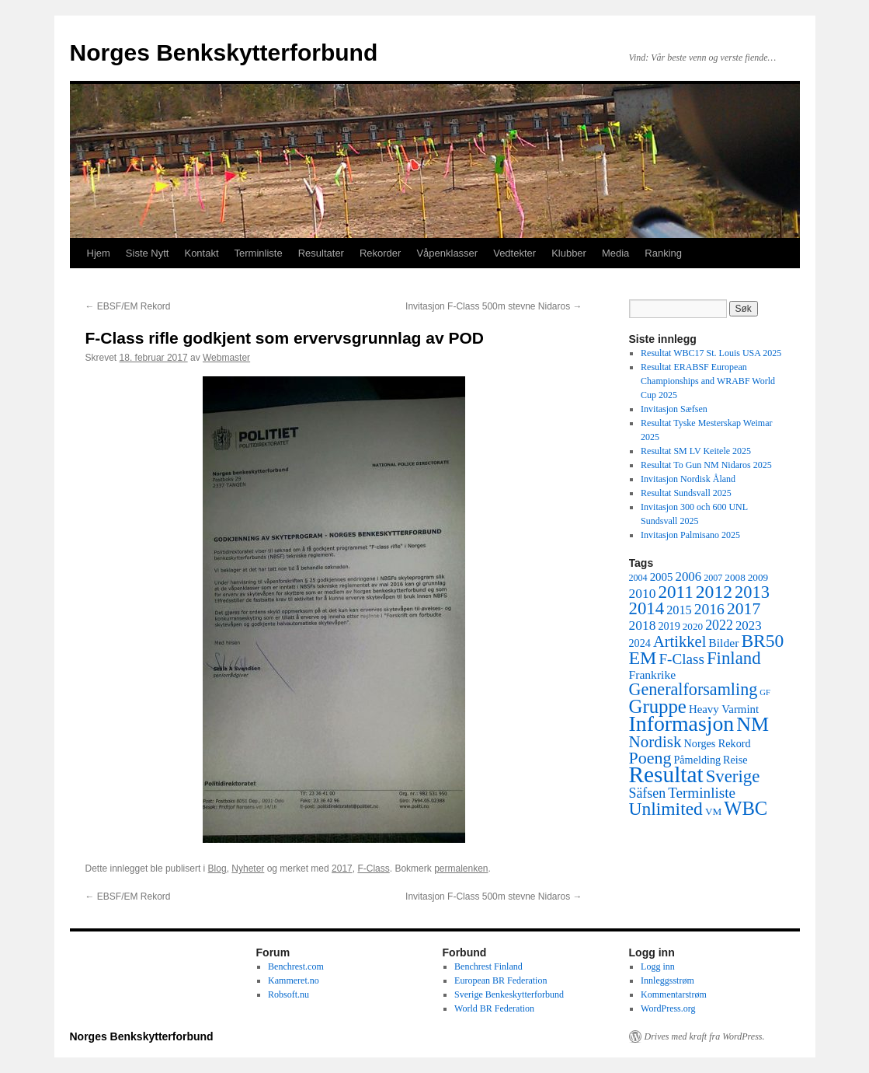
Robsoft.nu (288, 994)
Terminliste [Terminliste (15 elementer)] (701, 793)
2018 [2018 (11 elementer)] (642, 625)
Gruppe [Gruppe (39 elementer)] (658, 706)
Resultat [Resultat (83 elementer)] (666, 774)
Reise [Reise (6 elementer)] (735, 759)
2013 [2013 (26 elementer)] (752, 592)
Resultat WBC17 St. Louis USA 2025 (711, 353)
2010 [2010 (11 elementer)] (642, 593)
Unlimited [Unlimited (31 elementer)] (666, 809)
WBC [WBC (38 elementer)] (745, 808)
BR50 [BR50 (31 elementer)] (762, 641)
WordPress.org (668, 1008)
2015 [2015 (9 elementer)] (679, 610)
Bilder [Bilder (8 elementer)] (723, 642)
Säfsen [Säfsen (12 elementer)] (647, 793)
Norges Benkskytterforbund (224, 52)
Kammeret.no (293, 980)
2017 (342, 868)
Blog (217, 868)
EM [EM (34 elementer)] (643, 658)
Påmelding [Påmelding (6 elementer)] (697, 759)
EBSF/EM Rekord (128, 306)
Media (615, 253)
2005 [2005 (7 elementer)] (661, 577)
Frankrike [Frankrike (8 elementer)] (652, 674)
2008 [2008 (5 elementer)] (735, 577)
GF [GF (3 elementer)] (765, 692)
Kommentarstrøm (674, 994)
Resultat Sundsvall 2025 (686, 493)
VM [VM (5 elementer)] (713, 811)
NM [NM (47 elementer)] (752, 724)
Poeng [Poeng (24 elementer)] (650, 757)
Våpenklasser (447, 253)
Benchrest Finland (488, 966)
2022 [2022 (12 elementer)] (719, 625)
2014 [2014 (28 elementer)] (647, 608)
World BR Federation (494, 1008)
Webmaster (226, 357)
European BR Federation (500, 980)
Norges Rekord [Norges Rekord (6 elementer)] (717, 743)
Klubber (568, 253)
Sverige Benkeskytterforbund (509, 994)
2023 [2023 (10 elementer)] (748, 625)
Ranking (663, 253)
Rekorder (380, 253)
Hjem (98, 253)
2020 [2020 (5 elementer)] (693, 626)
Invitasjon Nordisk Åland (688, 479)
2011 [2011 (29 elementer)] (675, 592)
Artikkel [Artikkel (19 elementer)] (679, 641)
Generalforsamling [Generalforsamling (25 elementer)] (693, 689)
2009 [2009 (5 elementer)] (758, 577)
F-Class (373, 868)
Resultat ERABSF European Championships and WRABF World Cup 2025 (708, 381)
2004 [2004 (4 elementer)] (638, 577)
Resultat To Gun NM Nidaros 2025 (706, 465)
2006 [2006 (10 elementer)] (688, 576)
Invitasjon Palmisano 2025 (690, 535)
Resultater (321, 253)
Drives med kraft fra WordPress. (705, 1036)
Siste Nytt (147, 253)
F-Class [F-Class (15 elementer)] (681, 659)
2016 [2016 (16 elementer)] (709, 609)
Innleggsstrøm (667, 980)
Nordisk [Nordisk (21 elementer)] (655, 741)
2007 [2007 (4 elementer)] (713, 577)
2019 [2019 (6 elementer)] (669, 626)
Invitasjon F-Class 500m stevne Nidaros (493, 306)
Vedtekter (514, 253)
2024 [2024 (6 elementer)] (640, 643)
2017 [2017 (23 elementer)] (743, 608)
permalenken (461, 868)
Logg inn (658, 966)
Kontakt (201, 253)
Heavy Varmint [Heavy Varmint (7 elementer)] (724, 709)
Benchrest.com (296, 966)
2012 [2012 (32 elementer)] (714, 592)
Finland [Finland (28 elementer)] (734, 658)
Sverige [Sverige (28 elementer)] (733, 776)
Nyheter (247, 868)
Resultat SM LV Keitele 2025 (696, 451)
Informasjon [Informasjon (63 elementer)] (682, 723)
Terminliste (259, 253)
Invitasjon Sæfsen (674, 409)
